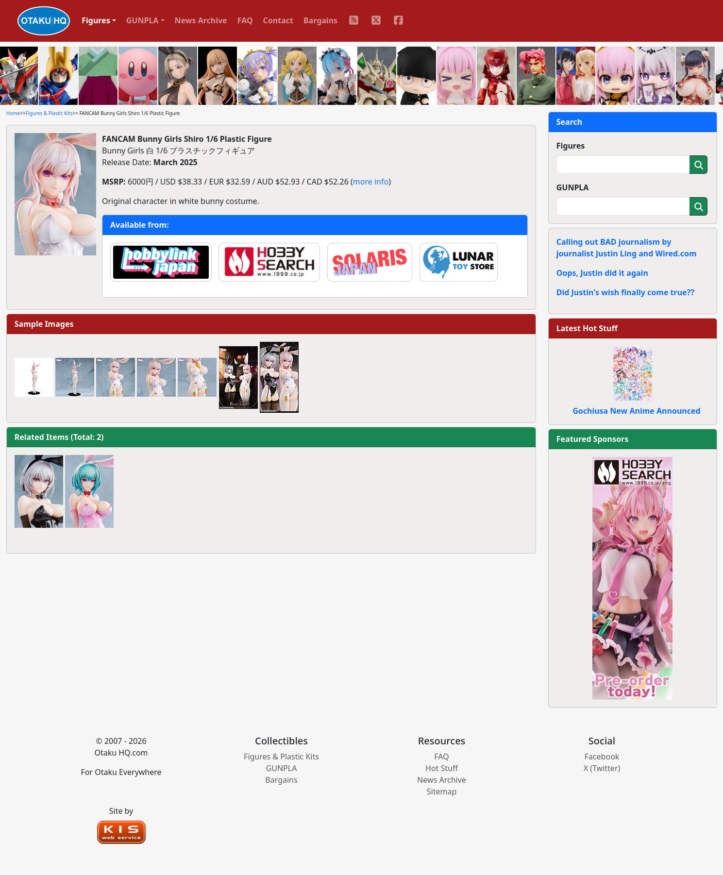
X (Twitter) (602, 768)
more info (370, 181)
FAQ (245, 20)
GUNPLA (572, 187)
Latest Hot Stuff (587, 328)
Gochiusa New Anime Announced (636, 410)
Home (13, 113)
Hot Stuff (441, 768)
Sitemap (442, 791)
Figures (570, 145)
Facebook (602, 756)
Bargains (320, 20)
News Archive (201, 20)
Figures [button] (96, 20)
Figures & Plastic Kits (49, 113)
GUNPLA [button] (142, 20)
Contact (278, 20)
